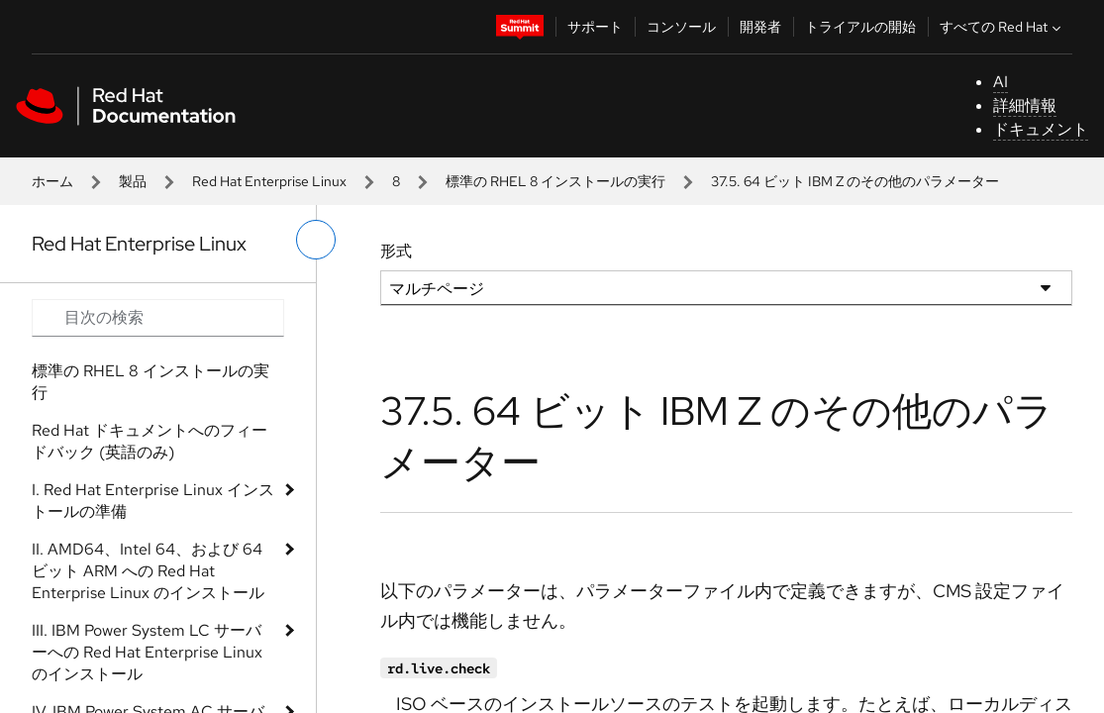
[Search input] (158, 318)
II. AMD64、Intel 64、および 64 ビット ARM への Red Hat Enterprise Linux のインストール (148, 571)
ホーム (52, 181)
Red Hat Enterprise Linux (269, 181)
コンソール (681, 27)
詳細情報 (1024, 105)
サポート (595, 27)
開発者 (760, 27)
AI (1000, 81)
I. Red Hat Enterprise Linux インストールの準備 (153, 500)
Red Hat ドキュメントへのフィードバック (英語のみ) (149, 441)
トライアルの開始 (860, 27)
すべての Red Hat (1002, 27)
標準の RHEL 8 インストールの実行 (555, 181)
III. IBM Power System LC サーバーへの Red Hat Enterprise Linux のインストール (147, 652)
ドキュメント (1040, 129)
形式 (396, 251)
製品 (133, 181)
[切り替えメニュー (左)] (316, 239)
